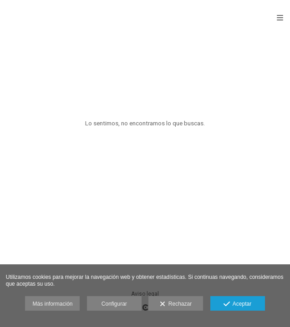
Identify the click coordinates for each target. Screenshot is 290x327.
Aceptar (237, 304)
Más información (52, 304)
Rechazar (176, 304)
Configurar (114, 304)
